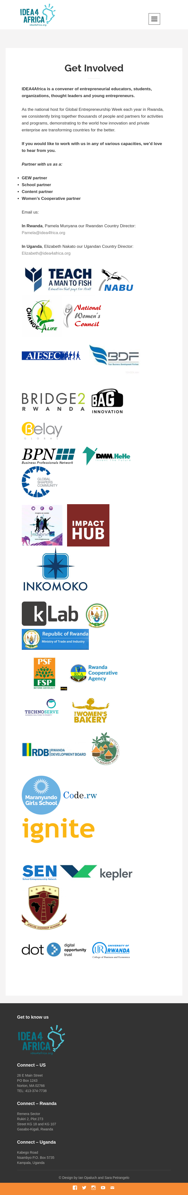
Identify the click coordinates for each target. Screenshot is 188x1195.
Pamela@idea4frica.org (43, 232)
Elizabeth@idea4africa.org (46, 253)
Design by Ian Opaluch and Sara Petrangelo (95, 1178)
